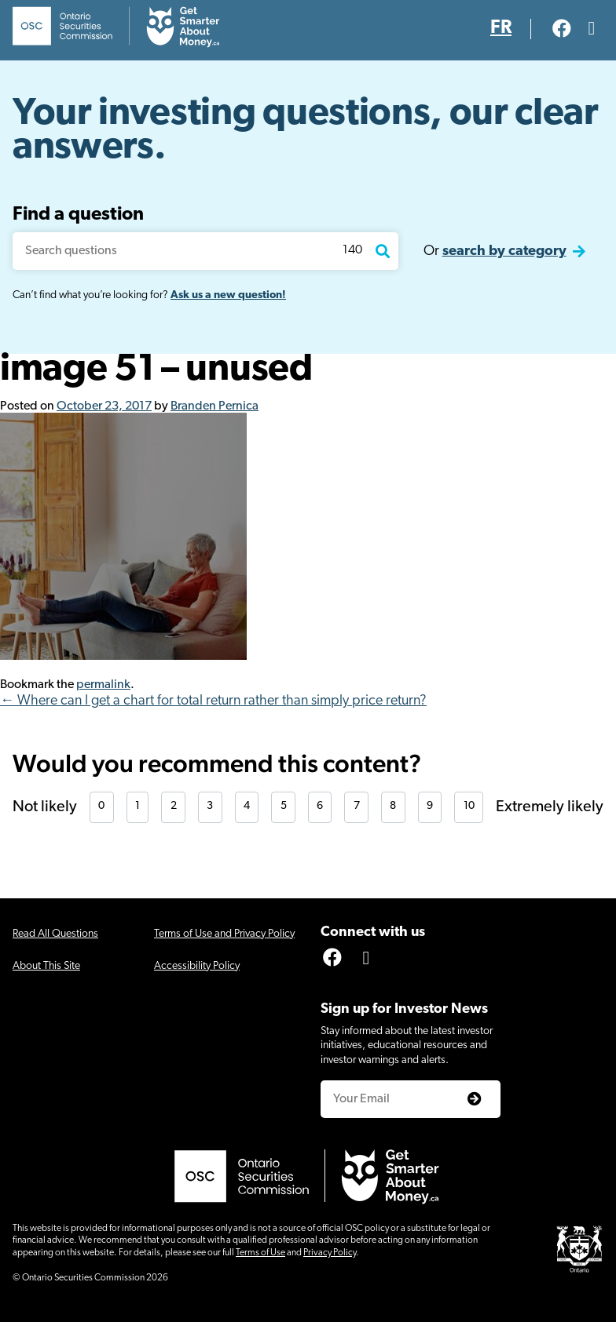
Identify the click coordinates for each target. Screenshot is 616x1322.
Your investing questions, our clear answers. (306, 131)
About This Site (46, 966)
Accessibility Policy (197, 966)
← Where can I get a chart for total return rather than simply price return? (213, 701)
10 (469, 806)
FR (501, 28)
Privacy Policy (329, 1253)
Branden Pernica (214, 406)
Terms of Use (260, 1253)
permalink (103, 685)
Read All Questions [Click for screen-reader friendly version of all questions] (55, 934)
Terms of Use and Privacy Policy (224, 934)
